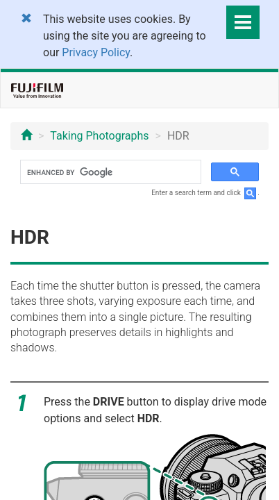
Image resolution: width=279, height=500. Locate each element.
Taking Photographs (99, 135)
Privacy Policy (96, 52)
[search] (109, 172)
